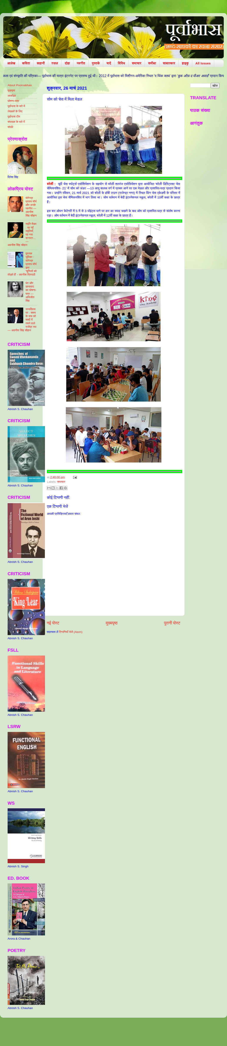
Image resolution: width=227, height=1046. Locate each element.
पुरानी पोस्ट (172, 623)
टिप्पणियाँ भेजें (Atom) (71, 632)
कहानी (41, 63)
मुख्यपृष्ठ (112, 623)
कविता (26, 63)
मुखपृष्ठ (11, 90)
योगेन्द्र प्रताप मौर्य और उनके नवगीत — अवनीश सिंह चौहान (30, 206)
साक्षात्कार (169, 63)
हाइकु (185, 63)
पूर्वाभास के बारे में (16, 106)
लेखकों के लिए (15, 111)
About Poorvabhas (20, 85)
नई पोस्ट (53, 623)
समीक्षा (152, 63)
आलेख (11, 63)
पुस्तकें (96, 63)
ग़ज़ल (54, 63)
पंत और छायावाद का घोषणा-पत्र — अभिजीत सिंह (30, 291)
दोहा (67, 63)
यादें (108, 63)
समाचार (136, 63)
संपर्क (10, 127)
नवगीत (81, 63)
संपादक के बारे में (16, 121)
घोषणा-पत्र (13, 101)
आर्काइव (12, 95)
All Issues (203, 63)
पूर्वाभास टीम (14, 116)
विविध (121, 63)
